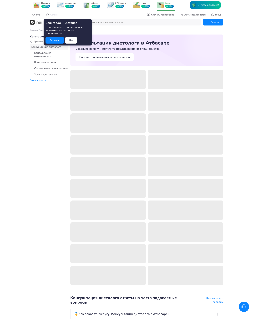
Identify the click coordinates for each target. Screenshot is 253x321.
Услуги (42, 30)
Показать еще (38, 80)
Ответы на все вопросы (214, 105)
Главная (33, 30)
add (217, 119)
